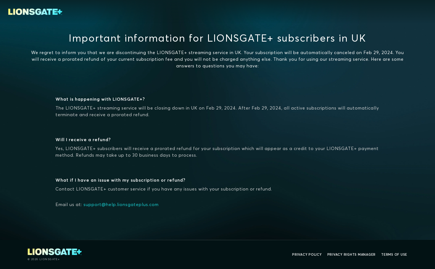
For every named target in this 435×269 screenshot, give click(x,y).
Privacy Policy (307, 254)
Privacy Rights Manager (351, 254)
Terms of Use (394, 254)
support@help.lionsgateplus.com (121, 204)
